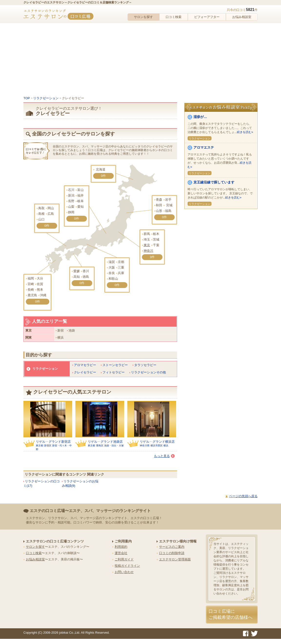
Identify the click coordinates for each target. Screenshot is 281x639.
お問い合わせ (124, 572)
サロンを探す (143, 17)
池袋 (72, 330)
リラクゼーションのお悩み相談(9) (80, 483)
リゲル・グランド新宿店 (53, 441)
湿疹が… (200, 117)
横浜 (60, 337)
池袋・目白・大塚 (114, 445)
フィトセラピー (113, 372)
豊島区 (99, 445)
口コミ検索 (173, 17)
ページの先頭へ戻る (243, 496)
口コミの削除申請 (171, 553)
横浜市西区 (157, 445)
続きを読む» (245, 132)
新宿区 (47, 445)
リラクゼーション (45, 368)
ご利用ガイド (124, 559)
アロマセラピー (85, 365)
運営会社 (121, 553)
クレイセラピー (85, 372)
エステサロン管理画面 (175, 559)
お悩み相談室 (241, 17)
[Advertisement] (140, 60)
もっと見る (164, 456)
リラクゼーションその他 (148, 372)
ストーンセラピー (115, 365)
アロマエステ (203, 147)
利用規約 (121, 547)
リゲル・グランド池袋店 (105, 441)
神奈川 (148, 250)
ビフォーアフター (207, 17)
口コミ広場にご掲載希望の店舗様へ (230, 614)
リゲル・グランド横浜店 (157, 441)
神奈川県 (145, 445)
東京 (147, 245)
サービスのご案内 (171, 547)
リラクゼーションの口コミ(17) (41, 483)
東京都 (39, 445)
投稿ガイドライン (127, 565)
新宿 (60, 330)
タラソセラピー (145, 365)
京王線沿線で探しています (213, 182)
